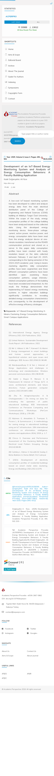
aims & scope (7, 673)
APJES (4, 691)
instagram (9, 651)
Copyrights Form (15, 93)
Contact (11, 99)
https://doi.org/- (9, 183)
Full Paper (11, 587)
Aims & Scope (14, 55)
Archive (11, 66)
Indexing (12, 82)
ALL (38, 22)
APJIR (29, 691)
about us (5, 669)
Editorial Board (14, 60)
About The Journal (16, 71)
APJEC (4, 696)
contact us (31, 669)
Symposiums (13, 88)
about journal (32, 673)
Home (10, 49)
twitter (33, 646)
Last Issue (16, 22)
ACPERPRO (11, 16)
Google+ (33, 651)
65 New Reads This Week (27, 30)
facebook (9, 646)
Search (18, 141)
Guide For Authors (16, 77)
